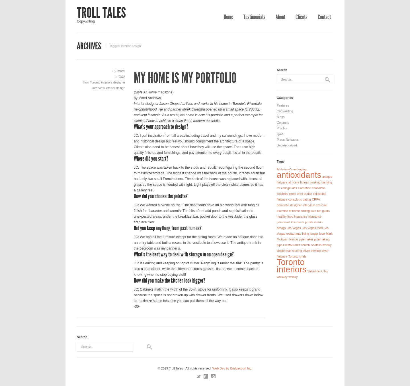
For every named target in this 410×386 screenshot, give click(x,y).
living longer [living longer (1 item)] (310, 233)
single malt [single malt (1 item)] (284, 250)
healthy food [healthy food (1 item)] (285, 216)
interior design (115, 88)
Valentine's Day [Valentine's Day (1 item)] (318, 271)
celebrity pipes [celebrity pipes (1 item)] (286, 193)
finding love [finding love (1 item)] (308, 211)
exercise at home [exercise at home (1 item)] (288, 211)
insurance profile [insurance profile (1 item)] (302, 222)
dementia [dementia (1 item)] (283, 205)
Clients (302, 17)
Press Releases (288, 139)
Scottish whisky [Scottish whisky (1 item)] (321, 245)
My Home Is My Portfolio (185, 78)
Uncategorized (287, 145)
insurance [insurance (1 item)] (300, 216)
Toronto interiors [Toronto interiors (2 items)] (291, 265)
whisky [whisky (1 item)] (293, 277)
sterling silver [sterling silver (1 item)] (301, 250)
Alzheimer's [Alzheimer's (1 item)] (284, 169)
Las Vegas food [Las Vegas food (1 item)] (312, 228)
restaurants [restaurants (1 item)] (292, 245)
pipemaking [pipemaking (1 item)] (322, 239)
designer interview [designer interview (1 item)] (302, 205)
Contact (324, 17)
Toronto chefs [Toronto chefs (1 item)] (297, 256)
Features (283, 105)
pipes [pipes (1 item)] (280, 245)
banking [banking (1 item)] (315, 182)
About (280, 17)
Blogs (281, 117)
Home (228, 17)
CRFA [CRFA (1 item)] (316, 199)
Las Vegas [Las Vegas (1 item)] (294, 228)
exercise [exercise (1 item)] (321, 205)
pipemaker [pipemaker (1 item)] (306, 239)
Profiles (282, 128)
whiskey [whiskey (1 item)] (282, 277)
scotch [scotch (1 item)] (305, 245)
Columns (283, 122)
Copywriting (285, 111)
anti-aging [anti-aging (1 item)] (300, 169)
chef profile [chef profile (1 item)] (304, 193)
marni (121, 71)
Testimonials (254, 17)
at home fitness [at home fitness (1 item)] (298, 182)
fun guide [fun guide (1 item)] (323, 211)
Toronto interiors (101, 82)
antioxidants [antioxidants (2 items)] (299, 174)
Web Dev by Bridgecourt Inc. (232, 368)
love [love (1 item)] (322, 233)
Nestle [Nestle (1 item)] (293, 239)
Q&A (122, 76)
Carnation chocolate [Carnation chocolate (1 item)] (311, 188)
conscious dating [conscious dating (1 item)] (299, 199)
